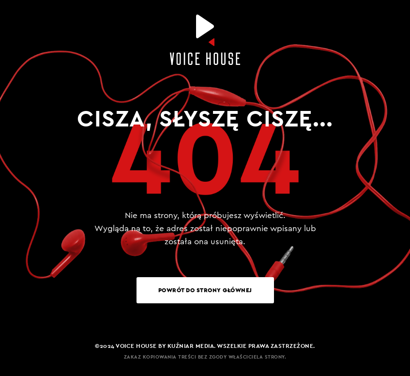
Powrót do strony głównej (205, 290)
